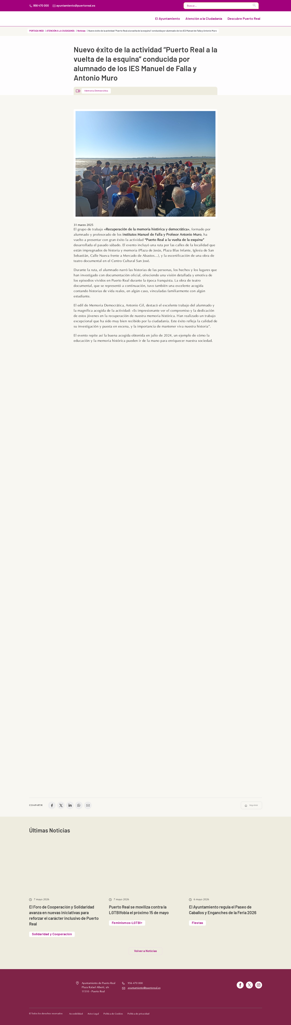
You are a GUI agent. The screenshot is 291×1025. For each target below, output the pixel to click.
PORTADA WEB (36, 31)
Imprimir (253, 801)
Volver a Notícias (145, 947)
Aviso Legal (93, 1012)
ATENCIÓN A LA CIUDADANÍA (60, 31)
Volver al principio (247, 1012)
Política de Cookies (113, 1012)
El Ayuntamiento (167, 19)
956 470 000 (41, 5)
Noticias (81, 31)
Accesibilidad (76, 1012)
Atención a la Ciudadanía (203, 19)
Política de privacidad (139, 1012)
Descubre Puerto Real (244, 19)
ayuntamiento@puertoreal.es (75, 5)
